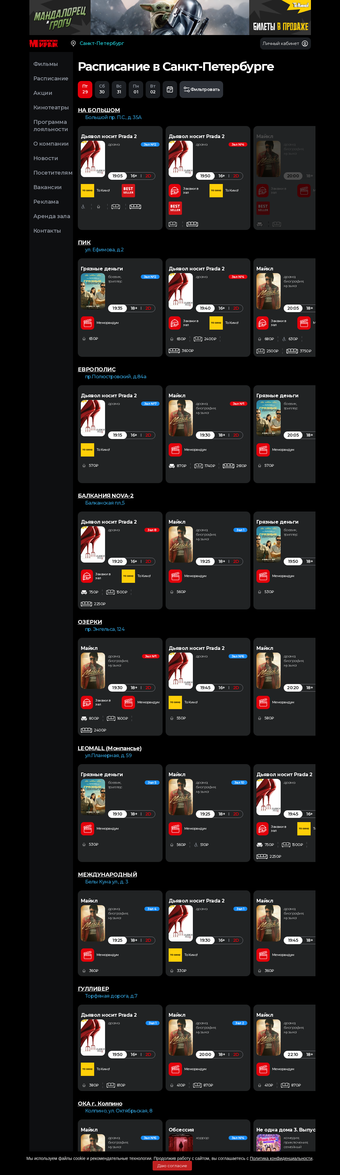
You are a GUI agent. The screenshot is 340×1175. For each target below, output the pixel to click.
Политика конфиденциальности (281, 1158)
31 (119, 89)
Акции (42, 93)
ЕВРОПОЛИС (97, 357)
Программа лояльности (50, 126)
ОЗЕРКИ (90, 587)
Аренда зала (51, 216)
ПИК (84, 242)
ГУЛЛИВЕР (93, 931)
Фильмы (45, 64)
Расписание (50, 78)
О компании (51, 143)
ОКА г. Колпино (100, 1045)
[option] (135, 178)
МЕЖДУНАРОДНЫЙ (107, 816)
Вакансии (47, 187)
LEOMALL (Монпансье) (110, 702)
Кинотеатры (51, 107)
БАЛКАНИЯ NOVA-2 (106, 472)
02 (153, 89)
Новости (45, 158)
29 (85, 89)
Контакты (47, 231)
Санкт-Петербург (97, 43)
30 (102, 89)
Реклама (46, 202)
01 (136, 89)
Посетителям (53, 172)
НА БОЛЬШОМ (99, 110)
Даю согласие (172, 1165)
